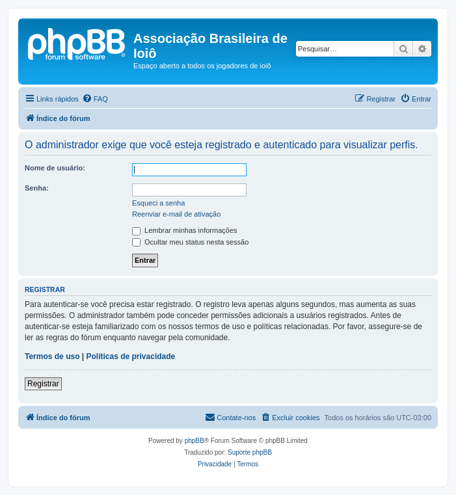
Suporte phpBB (250, 452)
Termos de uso (52, 356)
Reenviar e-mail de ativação (176, 214)
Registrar (43, 383)
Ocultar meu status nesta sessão (190, 242)
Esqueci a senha (158, 203)
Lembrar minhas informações (184, 230)
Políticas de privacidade (131, 356)
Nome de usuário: (55, 168)
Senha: (37, 188)
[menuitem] (95, 99)
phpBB (194, 440)
